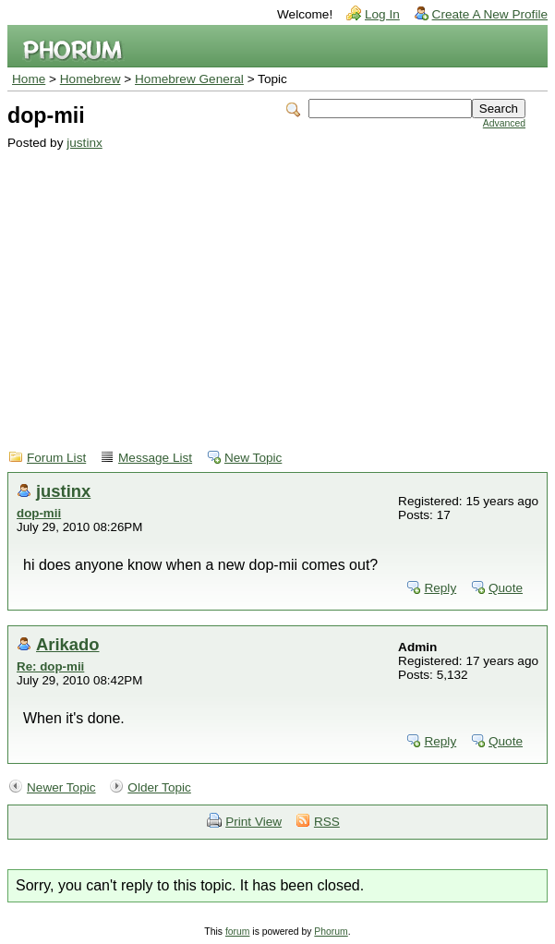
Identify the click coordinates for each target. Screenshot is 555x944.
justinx (84, 143)
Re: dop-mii (50, 666)
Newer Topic (61, 787)
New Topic (253, 458)
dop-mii (39, 513)
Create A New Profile (490, 14)
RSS (327, 822)
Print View (253, 822)
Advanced (504, 123)
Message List (155, 458)
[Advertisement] (266, 288)
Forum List (56, 458)
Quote (506, 588)
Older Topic (159, 787)
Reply (440, 588)
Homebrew (90, 79)
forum (237, 931)
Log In (382, 14)
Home (28, 79)
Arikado (67, 644)
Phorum (330, 931)
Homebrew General (189, 79)
